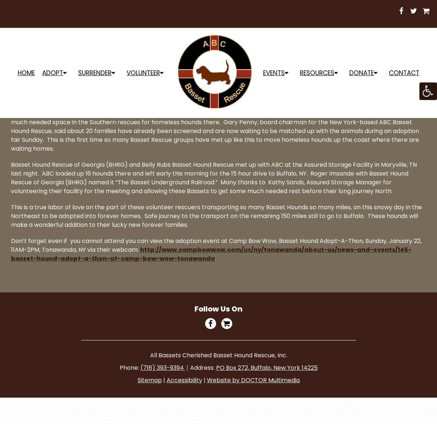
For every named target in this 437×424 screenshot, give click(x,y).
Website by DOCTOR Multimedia (253, 380)
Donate (361, 73)
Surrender (95, 73)
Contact (404, 73)
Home (26, 73)
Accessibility (184, 380)
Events (274, 73)
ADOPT (52, 73)
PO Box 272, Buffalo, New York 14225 (267, 368)
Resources (317, 73)
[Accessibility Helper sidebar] (428, 91)
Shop (317, 11)
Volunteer (143, 73)
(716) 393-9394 (163, 368)
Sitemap (150, 380)
